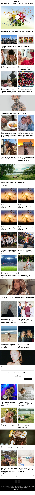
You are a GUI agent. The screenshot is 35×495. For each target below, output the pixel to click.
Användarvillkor (24, 483)
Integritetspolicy (17, 483)
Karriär (27, 3)
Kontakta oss (9, 483)
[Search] (33, 1)
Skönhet (15, 3)
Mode (2, 3)
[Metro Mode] (17, 1)
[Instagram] (19, 481)
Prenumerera (28, 379)
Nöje (11, 3)
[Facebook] (16, 481)
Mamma (31, 3)
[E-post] (13, 379)
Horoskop (6, 3)
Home (23, 3)
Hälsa (19, 3)
